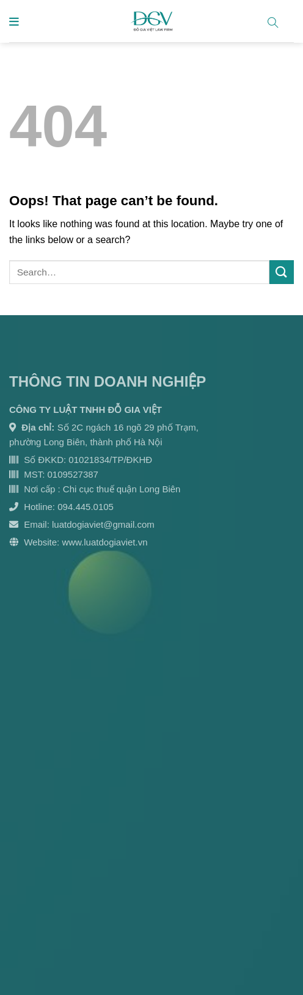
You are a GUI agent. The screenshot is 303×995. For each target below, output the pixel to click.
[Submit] (281, 272)
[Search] (277, 20)
